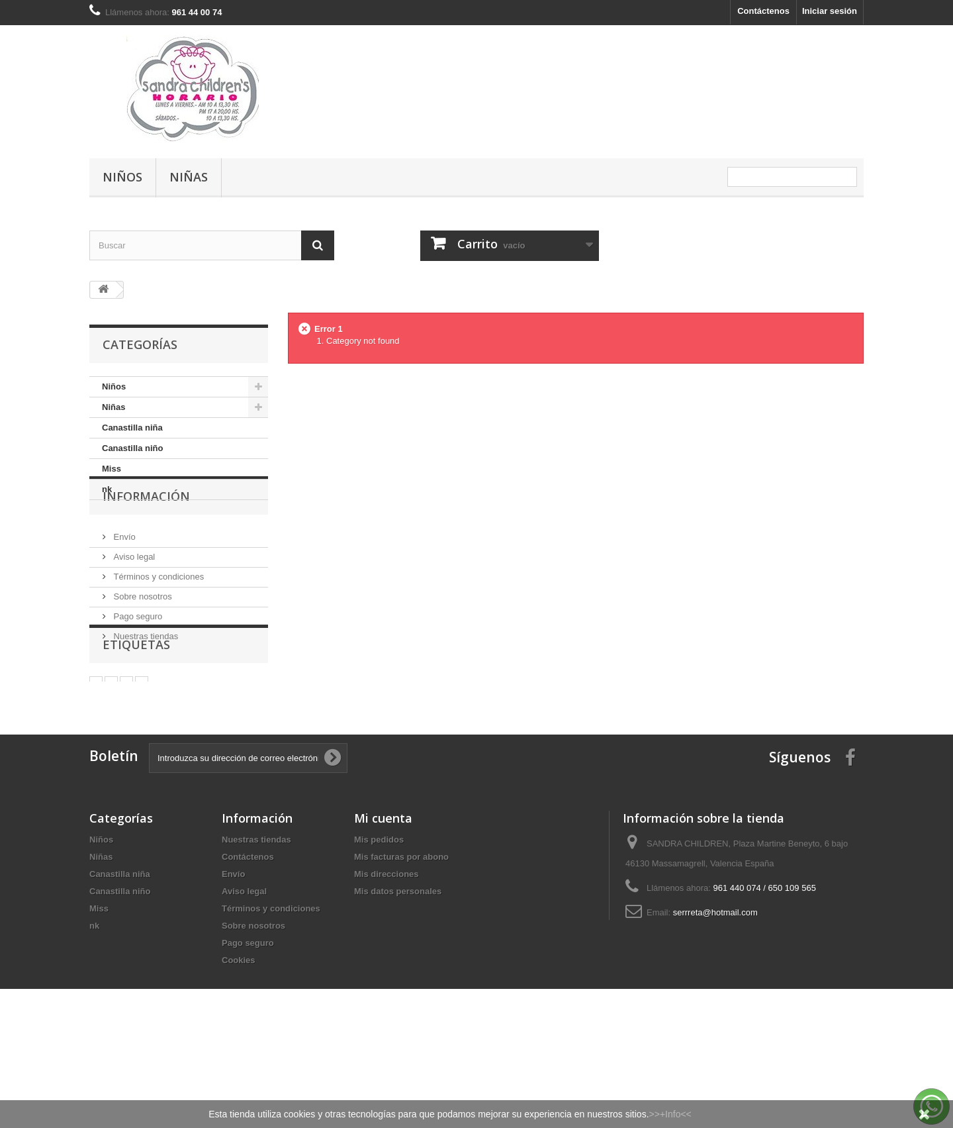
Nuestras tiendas (144, 675)
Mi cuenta (383, 902)
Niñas (188, 177)
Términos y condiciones (157, 615)
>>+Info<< (670, 1114)
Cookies (238, 1044)
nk (107, 489)
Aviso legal (133, 595)
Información (146, 540)
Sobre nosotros (141, 635)
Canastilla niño (132, 448)
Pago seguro (136, 655)
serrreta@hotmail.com (715, 996)
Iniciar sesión (829, 11)
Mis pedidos (379, 924)
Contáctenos (763, 11)
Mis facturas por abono (401, 941)
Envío (123, 575)
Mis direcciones (386, 958)
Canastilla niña (132, 428)
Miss (111, 469)
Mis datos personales (397, 975)
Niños (122, 177)
